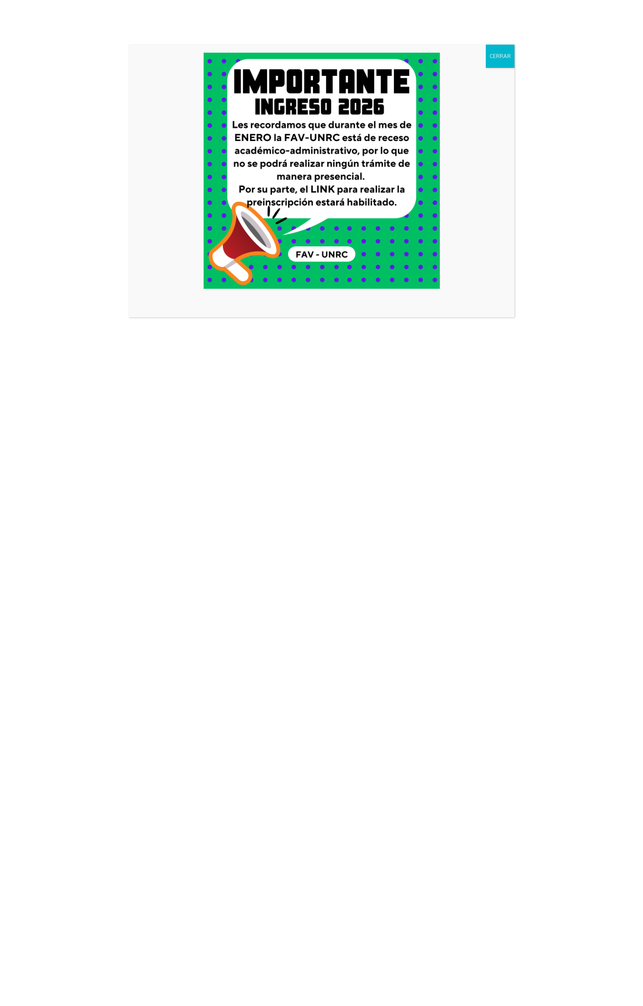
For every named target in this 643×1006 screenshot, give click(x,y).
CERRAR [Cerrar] (500, 56)
